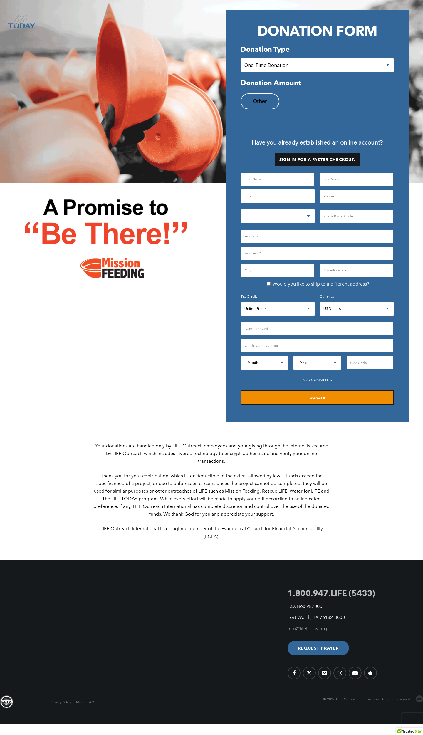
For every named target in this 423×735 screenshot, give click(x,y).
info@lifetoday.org (307, 628)
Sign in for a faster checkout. (317, 159)
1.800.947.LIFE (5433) (331, 593)
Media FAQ (85, 702)
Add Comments (317, 380)
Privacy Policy (61, 702)
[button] (318, 648)
